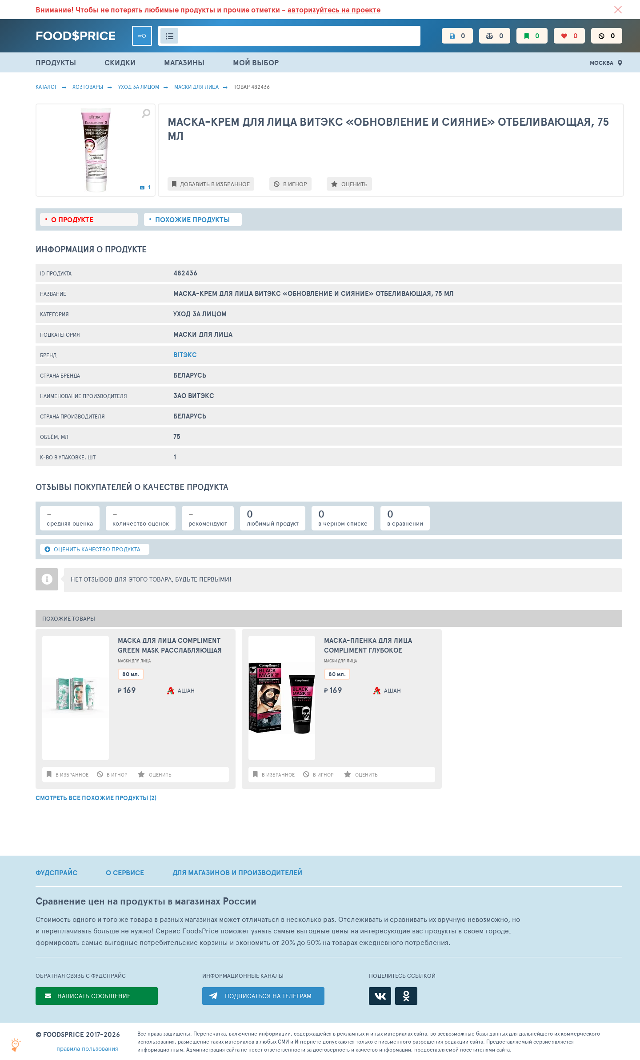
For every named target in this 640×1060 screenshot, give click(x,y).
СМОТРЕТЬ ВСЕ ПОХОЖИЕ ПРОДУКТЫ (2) (96, 797)
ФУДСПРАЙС (56, 872)
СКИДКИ (120, 62)
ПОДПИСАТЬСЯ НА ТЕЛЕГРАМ (268, 996)
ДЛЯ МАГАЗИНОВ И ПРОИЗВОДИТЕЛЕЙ (237, 872)
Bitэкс (185, 355)
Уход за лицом (138, 86)
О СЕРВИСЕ (125, 872)
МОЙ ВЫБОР (256, 62)
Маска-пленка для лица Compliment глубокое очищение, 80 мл (368, 646)
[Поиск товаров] (289, 36)
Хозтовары (87, 86)
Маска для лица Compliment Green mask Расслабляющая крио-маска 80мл (170, 646)
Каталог (46, 86)
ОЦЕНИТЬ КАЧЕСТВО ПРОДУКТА (92, 549)
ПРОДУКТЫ (56, 62)
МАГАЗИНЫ (184, 62)
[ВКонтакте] (380, 996)
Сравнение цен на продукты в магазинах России (146, 901)
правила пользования (87, 1048)
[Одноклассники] (406, 996)
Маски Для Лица (196, 86)
